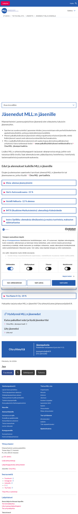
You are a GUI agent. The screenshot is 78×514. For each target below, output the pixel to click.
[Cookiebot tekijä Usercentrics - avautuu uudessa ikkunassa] (66, 229)
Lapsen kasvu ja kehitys (9, 311)
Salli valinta (39, 283)
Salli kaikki (64, 283)
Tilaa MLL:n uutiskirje (9, 413)
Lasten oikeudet (7, 348)
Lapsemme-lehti (45, 325)
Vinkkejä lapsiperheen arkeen (11, 317)
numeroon (27, 450)
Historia (42, 314)
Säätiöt (42, 327)
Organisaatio (44, 311)
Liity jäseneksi (44, 341)
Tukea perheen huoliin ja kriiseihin (13, 319)
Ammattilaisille (8, 333)
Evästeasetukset (28, 509)
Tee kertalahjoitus (8, 425)
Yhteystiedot (44, 330)
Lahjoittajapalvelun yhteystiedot (13, 386)
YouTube (7, 409)
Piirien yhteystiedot (46, 333)
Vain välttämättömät (14, 283)
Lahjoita (5, 3)
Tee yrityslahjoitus (8, 430)
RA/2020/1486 (7, 465)
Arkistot (43, 317)
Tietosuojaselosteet (11, 507)
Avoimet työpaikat (46, 322)
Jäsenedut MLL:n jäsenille (46, 16)
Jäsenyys (29, 16)
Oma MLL (12, 390)
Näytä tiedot (67, 276)
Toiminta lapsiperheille (9, 322)
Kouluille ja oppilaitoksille (10, 340)
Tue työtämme (46, 337)
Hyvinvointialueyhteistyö (10, 358)
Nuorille (5, 329)
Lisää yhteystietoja (8, 382)
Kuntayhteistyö (7, 356)
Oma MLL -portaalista (39, 97)
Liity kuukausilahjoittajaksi (11, 428)
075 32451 (7, 378)
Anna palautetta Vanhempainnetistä (14, 325)
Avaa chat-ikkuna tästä (10, 496)
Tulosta (41, 294)
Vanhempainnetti (8, 308)
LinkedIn (7, 405)
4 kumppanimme (13, 240)
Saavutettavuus (9, 511)
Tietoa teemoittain (8, 345)
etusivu (6, 16)
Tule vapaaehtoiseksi (47, 346)
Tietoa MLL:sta (18, 16)
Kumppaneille (7, 352)
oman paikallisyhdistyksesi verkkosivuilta (52, 65)
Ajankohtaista (45, 350)
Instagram (8, 402)
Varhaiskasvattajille (8, 337)
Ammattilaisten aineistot (10, 342)
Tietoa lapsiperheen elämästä (11, 314)
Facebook (7, 294)
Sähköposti (28, 294)
